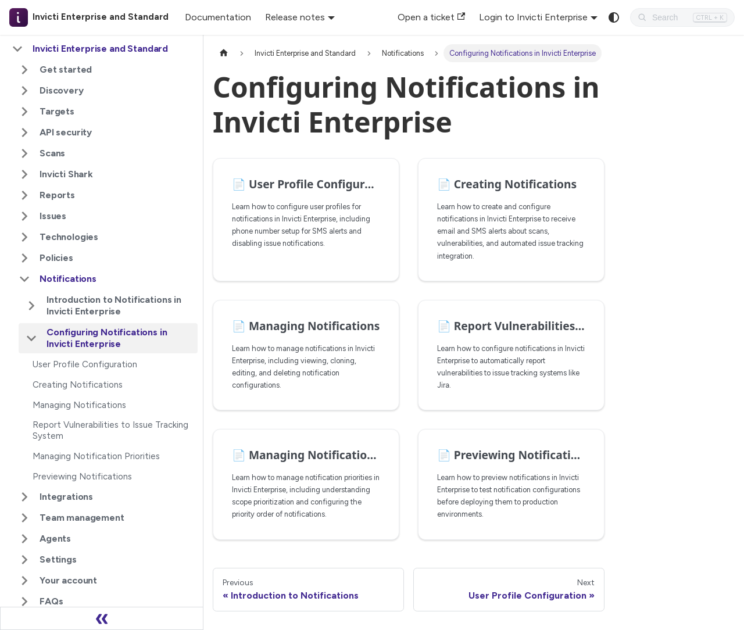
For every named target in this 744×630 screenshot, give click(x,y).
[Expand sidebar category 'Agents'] (24, 538)
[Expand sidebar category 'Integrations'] (24, 497)
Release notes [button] (295, 17)
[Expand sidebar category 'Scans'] (24, 153)
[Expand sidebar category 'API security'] (24, 132)
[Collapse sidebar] (101, 618)
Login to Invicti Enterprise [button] (533, 17)
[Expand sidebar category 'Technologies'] (24, 237)
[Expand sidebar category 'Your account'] (24, 580)
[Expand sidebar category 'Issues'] (24, 216)
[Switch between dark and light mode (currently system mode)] (613, 17)
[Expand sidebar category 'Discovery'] (24, 90)
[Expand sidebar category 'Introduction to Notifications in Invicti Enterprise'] (31, 306)
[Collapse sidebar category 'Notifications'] (24, 279)
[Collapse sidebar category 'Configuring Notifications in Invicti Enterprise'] (31, 338)
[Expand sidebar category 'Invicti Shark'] (24, 174)
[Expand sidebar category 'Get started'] (24, 69)
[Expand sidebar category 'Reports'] (24, 195)
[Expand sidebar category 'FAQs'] (24, 601)
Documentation (218, 17)
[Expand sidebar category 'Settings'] (24, 559)
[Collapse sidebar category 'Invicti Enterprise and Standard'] (17, 49)
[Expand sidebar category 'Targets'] (24, 111)
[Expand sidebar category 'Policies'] (24, 258)
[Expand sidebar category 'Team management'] (24, 518)
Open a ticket (431, 17)
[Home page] (224, 53)
